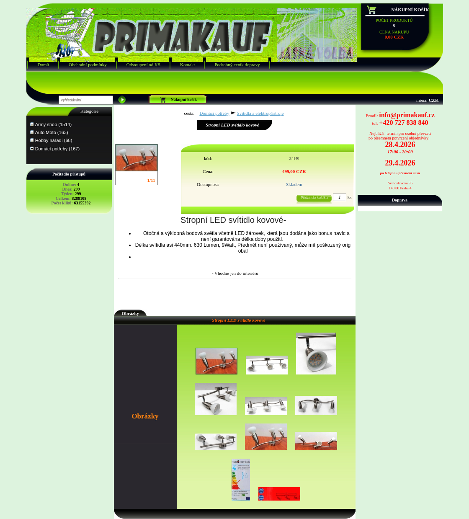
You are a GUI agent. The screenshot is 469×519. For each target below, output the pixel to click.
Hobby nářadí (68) (53, 140)
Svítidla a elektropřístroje (260, 113)
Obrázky (130, 313)
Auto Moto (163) (51, 132)
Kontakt (187, 64)
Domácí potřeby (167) (57, 148)
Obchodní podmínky (88, 64)
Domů (43, 64)
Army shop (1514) (53, 124)
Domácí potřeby (214, 113)
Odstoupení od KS (143, 64)
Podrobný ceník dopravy (237, 64)
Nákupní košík (410, 9)
